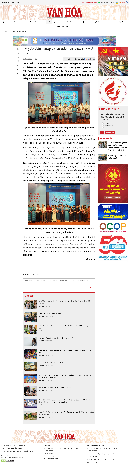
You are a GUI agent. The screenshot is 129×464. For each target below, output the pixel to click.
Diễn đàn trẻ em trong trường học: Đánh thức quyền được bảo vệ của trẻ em (66, 326)
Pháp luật (104, 22)
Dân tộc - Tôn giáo (85, 22)
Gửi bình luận (89, 288)
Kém (104, 128)
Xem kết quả (110, 133)
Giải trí (63, 22)
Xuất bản (28, 22)
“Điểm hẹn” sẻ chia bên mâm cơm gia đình (55, 387)
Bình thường (107, 125)
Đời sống (69, 22)
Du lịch (43, 22)
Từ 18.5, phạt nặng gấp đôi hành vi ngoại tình (56, 338)
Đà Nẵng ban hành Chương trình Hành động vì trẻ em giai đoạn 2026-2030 (65, 351)
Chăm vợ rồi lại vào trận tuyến (50, 313)
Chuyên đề (96, 22)
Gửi (102, 133)
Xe (125, 22)
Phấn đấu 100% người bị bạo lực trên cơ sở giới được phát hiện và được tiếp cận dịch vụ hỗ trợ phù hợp (64, 400)
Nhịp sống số (119, 22)
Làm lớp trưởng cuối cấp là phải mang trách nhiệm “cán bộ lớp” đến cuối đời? (65, 302)
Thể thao (36, 22)
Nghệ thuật (56, 22)
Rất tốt (105, 123)
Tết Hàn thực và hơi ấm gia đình (51, 362)
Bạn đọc (111, 22)
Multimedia (65, 26)
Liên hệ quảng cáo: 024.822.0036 (54, 458)
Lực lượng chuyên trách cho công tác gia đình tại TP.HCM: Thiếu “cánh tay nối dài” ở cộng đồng (66, 376)
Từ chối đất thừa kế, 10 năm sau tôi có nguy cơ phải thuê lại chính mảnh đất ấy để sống (66, 413)
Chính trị (8, 22)
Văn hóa (15, 22)
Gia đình (48, 22)
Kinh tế (76, 22)
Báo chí (22, 22)
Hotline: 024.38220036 (88, 2)
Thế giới (57, 26)
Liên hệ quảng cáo (106, 2)
